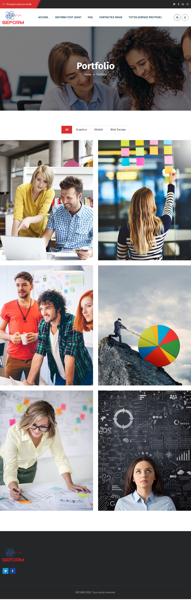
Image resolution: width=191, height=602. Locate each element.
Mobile (98, 131)
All (66, 131)
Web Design (118, 131)
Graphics (81, 131)
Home (87, 74)
